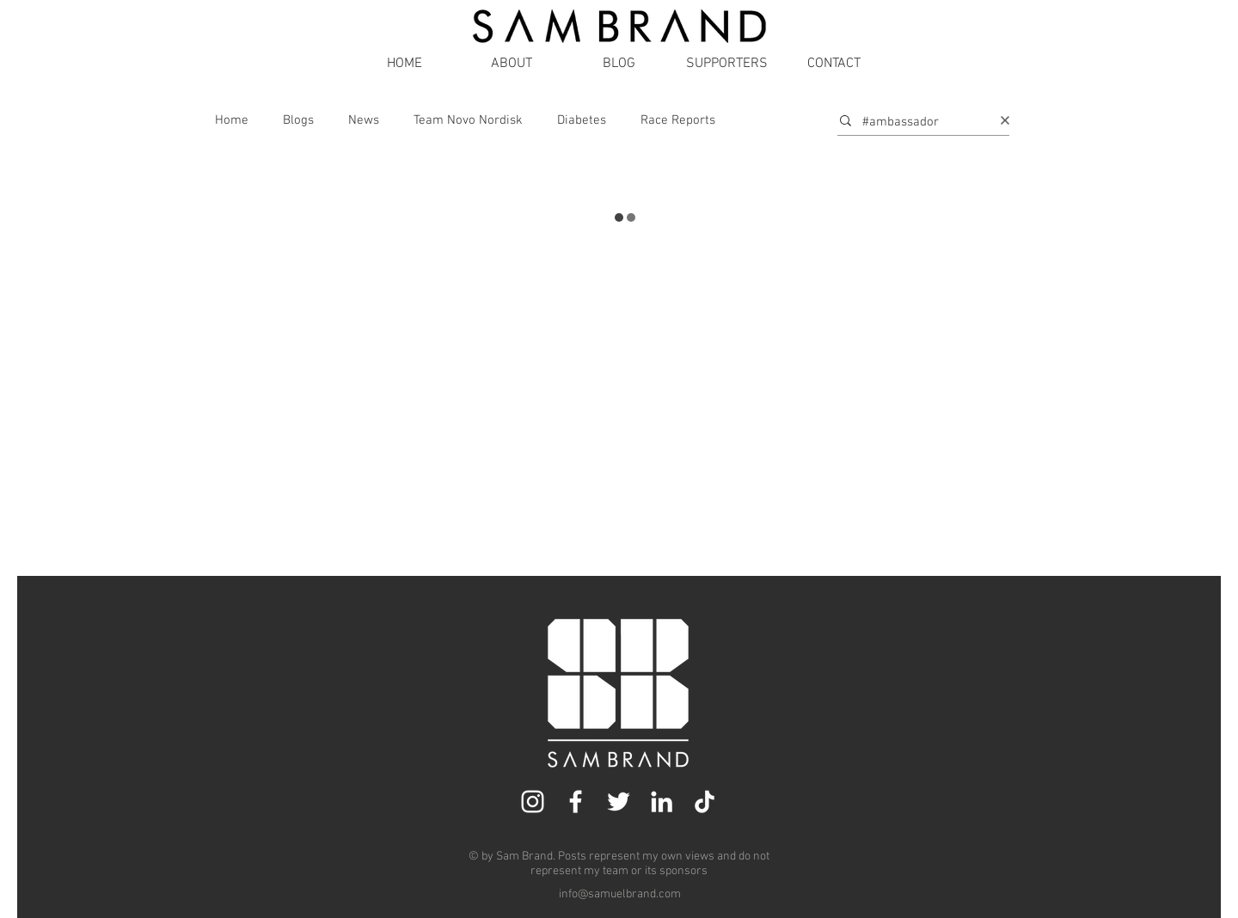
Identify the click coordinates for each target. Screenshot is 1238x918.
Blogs (298, 120)
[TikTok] (704, 801)
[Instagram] (533, 801)
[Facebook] (576, 801)
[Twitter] (619, 801)
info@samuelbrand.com (620, 894)
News (363, 120)
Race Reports (677, 120)
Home (231, 120)
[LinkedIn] (662, 801)
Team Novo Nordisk (468, 120)
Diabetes (581, 120)
